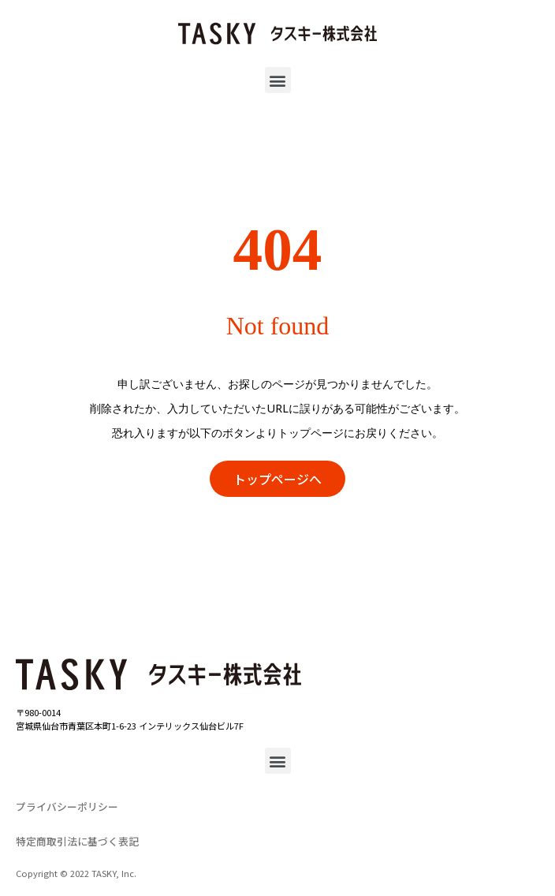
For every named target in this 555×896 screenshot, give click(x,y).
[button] (278, 80)
